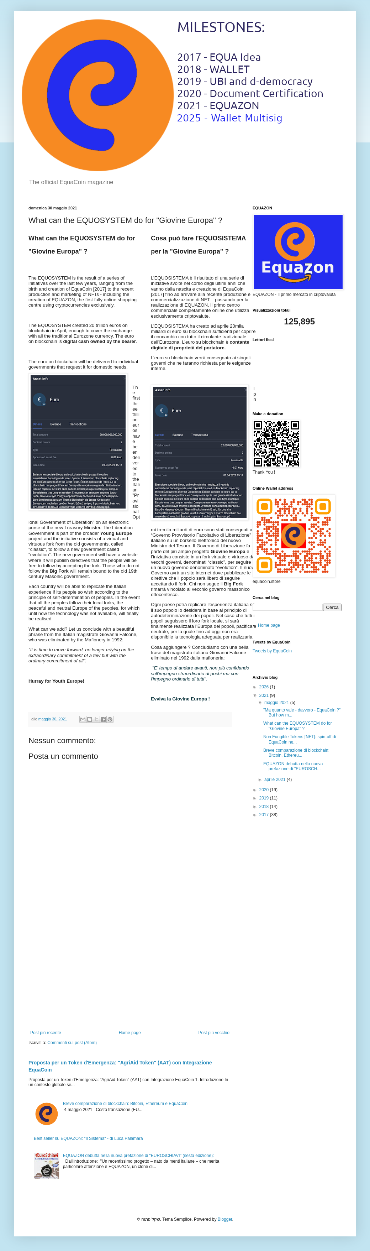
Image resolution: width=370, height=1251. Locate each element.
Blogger (225, 1219)
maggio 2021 (277, 702)
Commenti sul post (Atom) (72, 1042)
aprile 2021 (275, 779)
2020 (264, 789)
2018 (264, 806)
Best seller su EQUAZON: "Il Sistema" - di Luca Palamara (88, 1138)
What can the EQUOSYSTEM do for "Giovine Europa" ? (297, 726)
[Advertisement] (129, 971)
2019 (264, 798)
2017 (264, 814)
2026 (264, 686)
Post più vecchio (214, 1032)
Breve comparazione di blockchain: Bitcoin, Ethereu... (296, 753)
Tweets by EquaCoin (272, 650)
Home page (130, 1032)
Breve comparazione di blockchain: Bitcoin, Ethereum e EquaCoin (125, 1103)
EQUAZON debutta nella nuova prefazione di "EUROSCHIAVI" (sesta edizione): (138, 1155)
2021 (264, 695)
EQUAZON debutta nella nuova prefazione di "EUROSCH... (293, 766)
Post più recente (45, 1032)
